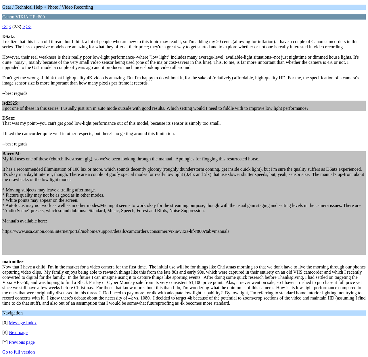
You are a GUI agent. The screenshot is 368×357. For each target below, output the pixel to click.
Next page (18, 332)
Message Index (23, 322)
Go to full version (18, 352)
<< (4, 26)
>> (28, 26)
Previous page (22, 342)
